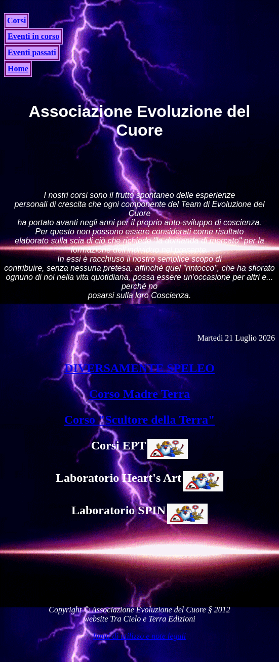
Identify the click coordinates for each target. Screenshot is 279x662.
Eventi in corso (33, 36)
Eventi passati (32, 52)
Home (18, 68)
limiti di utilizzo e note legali (139, 636)
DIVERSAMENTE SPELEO (139, 368)
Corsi (16, 20)
